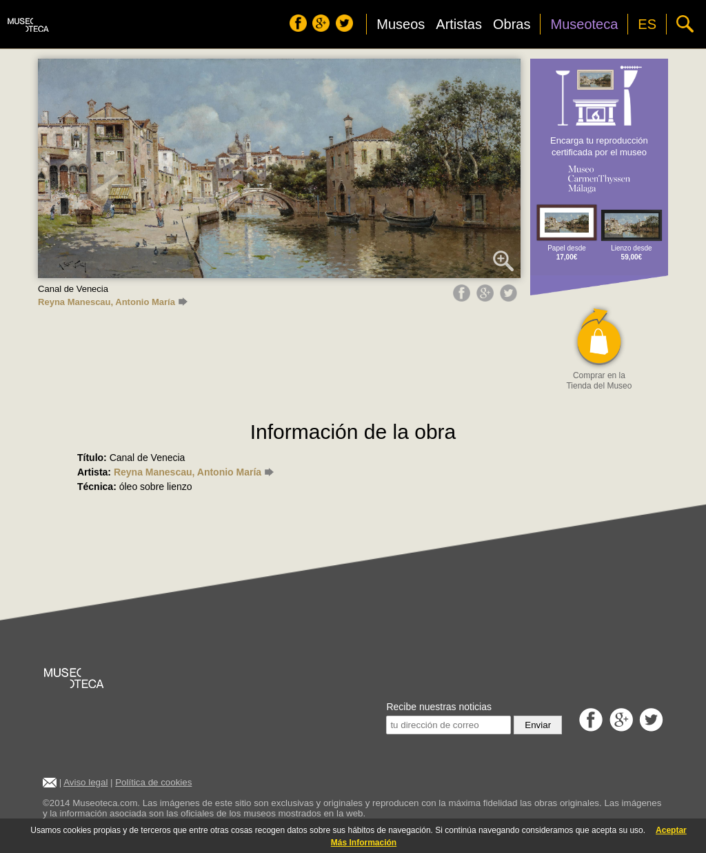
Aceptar (671, 830)
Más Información (363, 842)
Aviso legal (85, 782)
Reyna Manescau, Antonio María (113, 302)
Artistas (459, 24)
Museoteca (584, 24)
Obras (511, 24)
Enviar (538, 725)
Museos (400, 24)
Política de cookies (153, 782)
